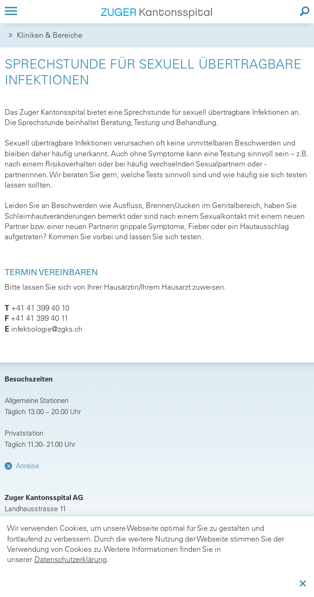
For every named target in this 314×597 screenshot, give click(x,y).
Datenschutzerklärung (70, 559)
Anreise (27, 465)
